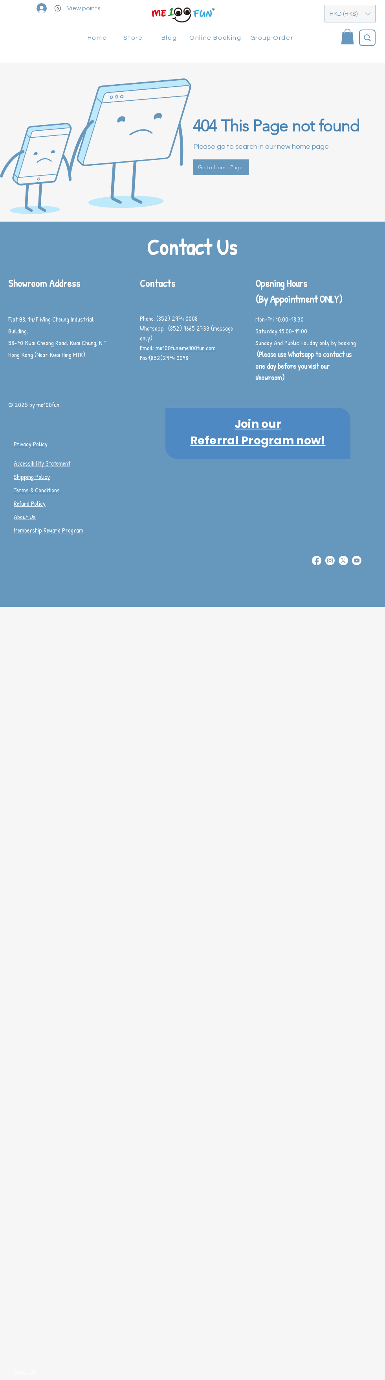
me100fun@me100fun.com (186, 348)
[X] (343, 560)
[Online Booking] (216, 38)
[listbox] (350, 13)
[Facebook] (316, 560)
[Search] (367, 38)
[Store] (134, 38)
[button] (350, 13)
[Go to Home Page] (221, 167)
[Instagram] (330, 560)
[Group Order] (272, 38)
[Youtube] (356, 560)
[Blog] (170, 38)
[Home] (98, 38)
